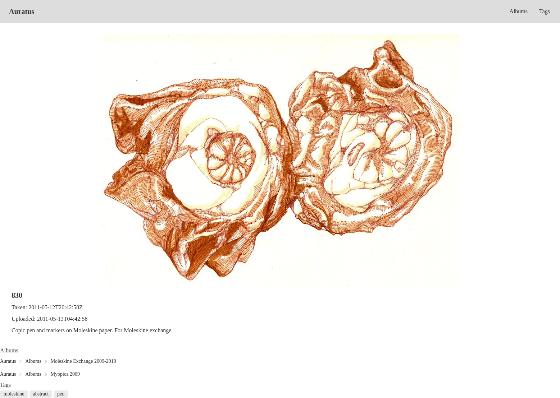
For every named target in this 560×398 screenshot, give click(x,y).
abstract (41, 394)
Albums (518, 11)
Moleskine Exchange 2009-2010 (83, 361)
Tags (544, 11)
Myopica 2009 (65, 374)
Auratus (21, 11)
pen (60, 394)
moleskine (14, 394)
